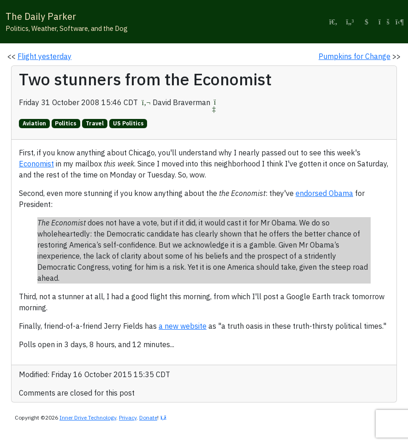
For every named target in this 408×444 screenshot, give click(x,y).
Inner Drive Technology (87, 417)
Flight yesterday (44, 56)
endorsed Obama (324, 193)
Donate (148, 417)
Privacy (127, 417)
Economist (36, 163)
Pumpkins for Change (354, 56)
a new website (183, 326)
